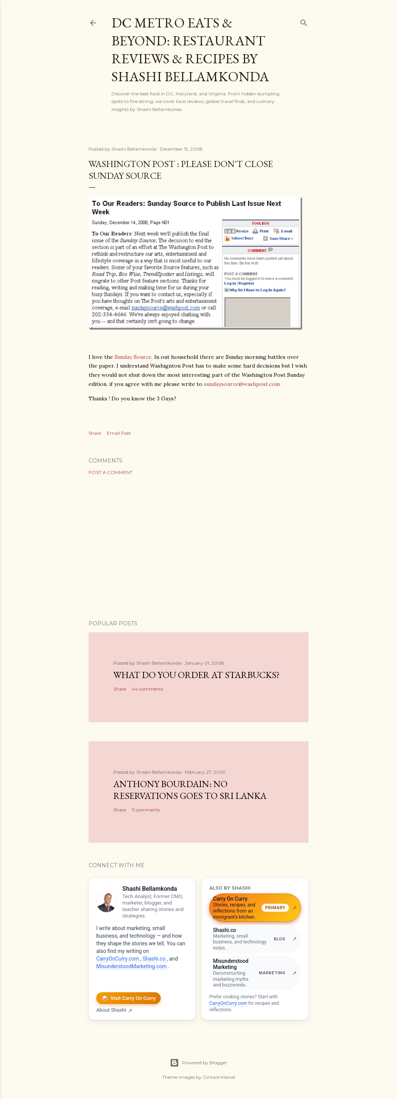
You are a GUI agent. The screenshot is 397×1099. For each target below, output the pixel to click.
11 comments (146, 810)
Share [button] (95, 433)
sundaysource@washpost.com (242, 384)
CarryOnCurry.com (118, 959)
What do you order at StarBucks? (196, 675)
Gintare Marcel (219, 1077)
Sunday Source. (134, 356)
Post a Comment (110, 472)
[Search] (303, 21)
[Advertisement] (198, 547)
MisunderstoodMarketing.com (132, 966)
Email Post (119, 433)
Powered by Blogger (198, 1062)
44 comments (147, 689)
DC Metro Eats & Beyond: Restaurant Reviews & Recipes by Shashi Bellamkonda (190, 49)
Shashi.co (155, 959)
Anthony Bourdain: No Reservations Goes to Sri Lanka (189, 790)
